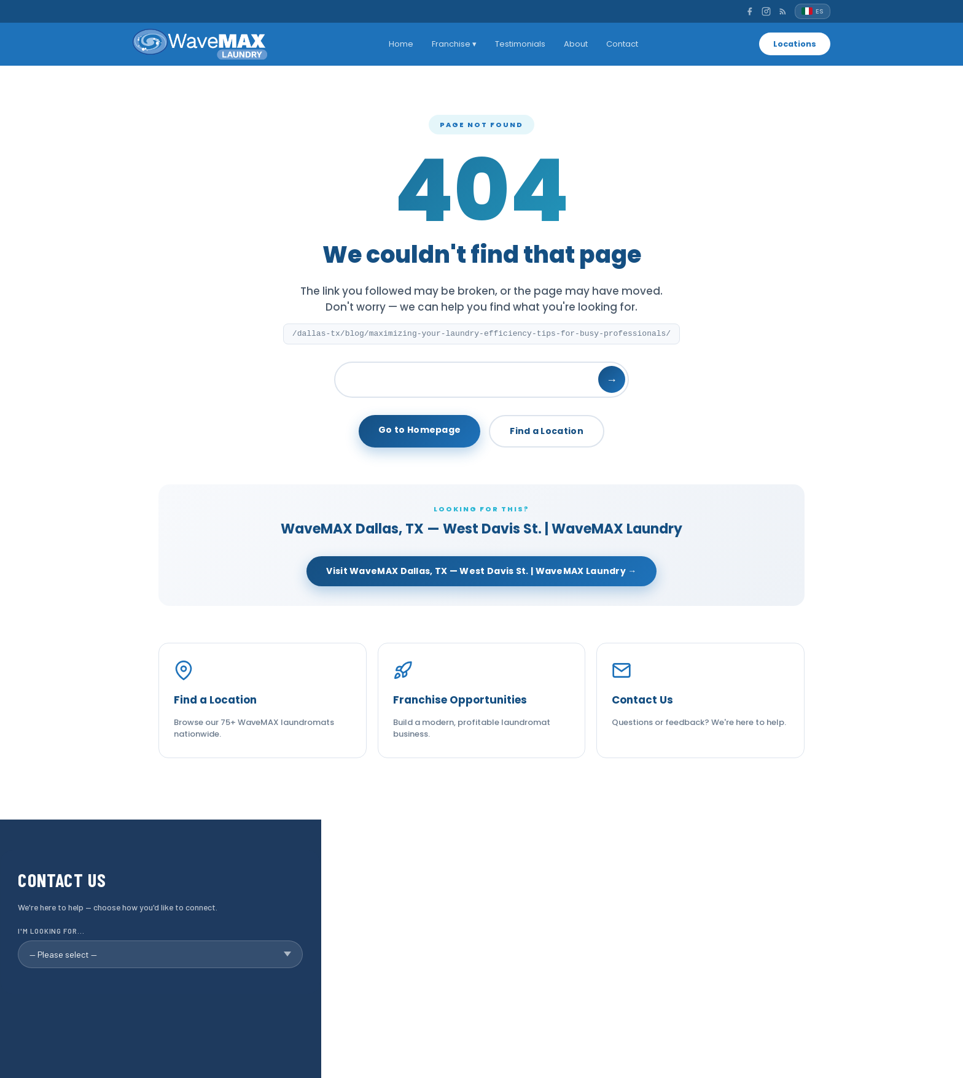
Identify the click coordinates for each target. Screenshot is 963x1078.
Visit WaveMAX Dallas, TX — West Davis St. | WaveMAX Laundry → (481, 571)
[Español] (812, 11)
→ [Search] (611, 379)
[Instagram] (766, 11)
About (575, 44)
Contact (621, 44)
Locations (793, 44)
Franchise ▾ (453, 44)
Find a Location (546, 431)
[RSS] (782, 11)
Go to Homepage (419, 430)
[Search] (481, 380)
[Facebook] (749, 11)
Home (400, 44)
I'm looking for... (51, 931)
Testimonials (519, 44)
